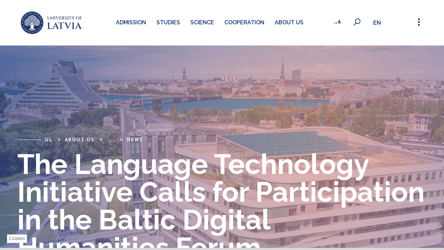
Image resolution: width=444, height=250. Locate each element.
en (378, 22)
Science (201, 22)
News (135, 139)
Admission (130, 22)
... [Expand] (111, 139)
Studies (167, 22)
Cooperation (243, 22)
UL (49, 139)
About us (288, 22)
